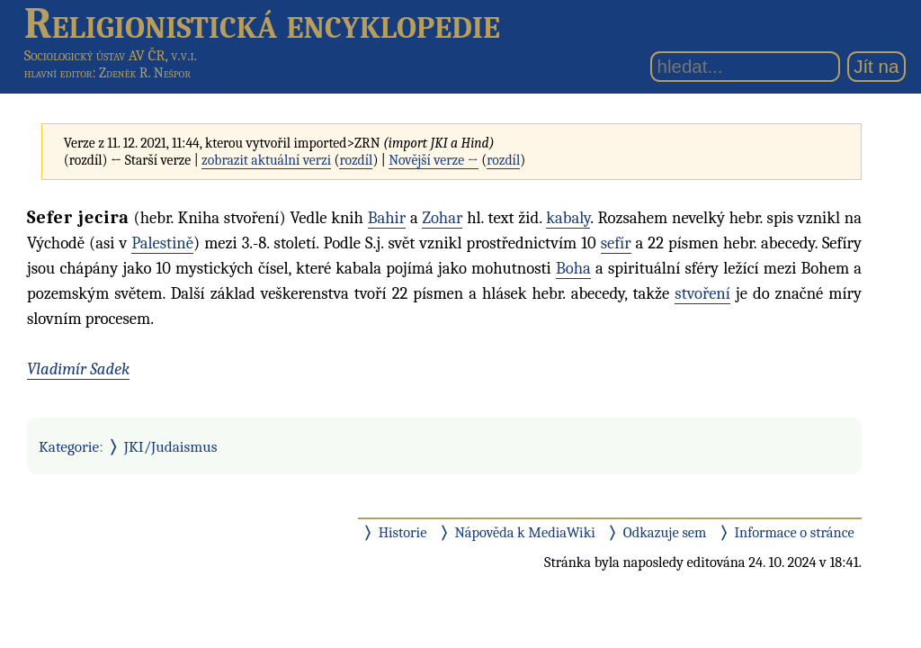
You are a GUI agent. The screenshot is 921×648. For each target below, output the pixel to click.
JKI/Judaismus (171, 446)
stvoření (702, 293)
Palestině (162, 243)
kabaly (568, 218)
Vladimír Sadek (78, 369)
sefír (616, 243)
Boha (573, 268)
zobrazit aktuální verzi (266, 160)
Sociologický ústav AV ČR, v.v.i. (110, 55)
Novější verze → (433, 160)
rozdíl (355, 160)
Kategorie (69, 446)
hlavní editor (58, 73)
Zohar (442, 218)
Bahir (387, 218)
